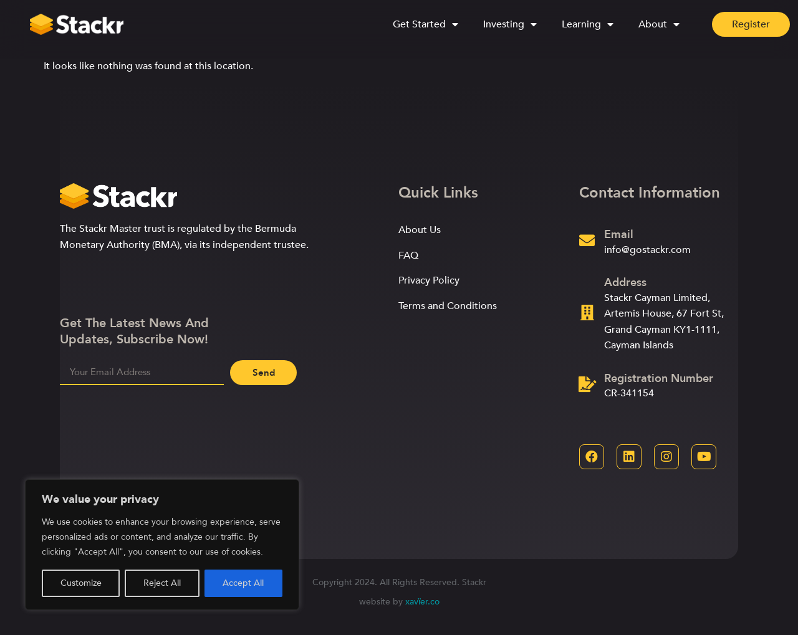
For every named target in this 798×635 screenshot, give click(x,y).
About (659, 23)
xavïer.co (422, 602)
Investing (510, 23)
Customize (81, 583)
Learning (587, 23)
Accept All (243, 583)
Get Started (425, 23)
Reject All (162, 583)
